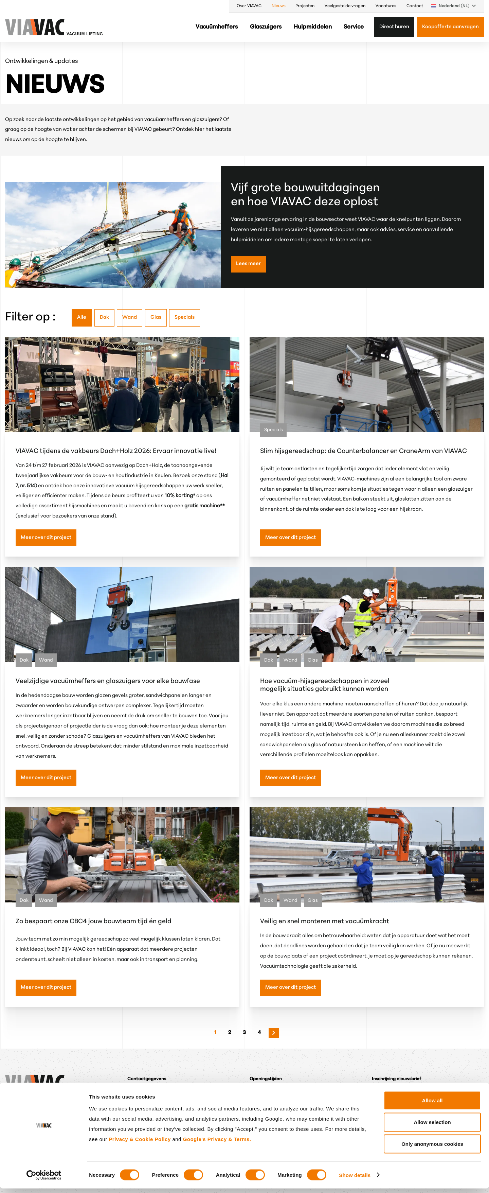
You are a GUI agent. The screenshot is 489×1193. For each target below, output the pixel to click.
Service (354, 27)
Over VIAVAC (249, 6)
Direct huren (394, 27)
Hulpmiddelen (313, 27)
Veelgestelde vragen (345, 6)
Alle (81, 317)
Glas (155, 317)
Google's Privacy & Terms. (217, 1143)
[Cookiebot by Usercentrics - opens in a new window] (44, 1180)
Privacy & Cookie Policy (139, 1143)
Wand (129, 317)
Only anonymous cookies (432, 1148)
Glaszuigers (266, 27)
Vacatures (386, 6)
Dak (104, 317)
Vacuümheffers (217, 27)
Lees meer (248, 263)
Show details (354, 1179)
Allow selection (432, 1126)
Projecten (304, 6)
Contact (414, 6)
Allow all (432, 1105)
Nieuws (279, 6)
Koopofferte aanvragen (450, 27)
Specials (185, 317)
